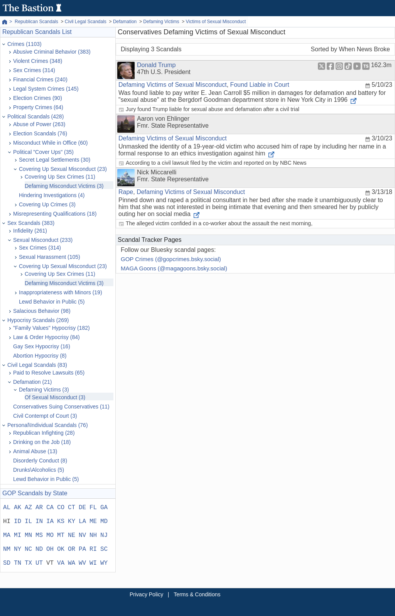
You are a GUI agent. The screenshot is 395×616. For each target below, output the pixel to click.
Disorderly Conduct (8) (40, 460)
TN (17, 563)
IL (28, 521)
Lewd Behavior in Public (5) (51, 302)
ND (39, 549)
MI (17, 535)
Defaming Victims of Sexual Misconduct (172, 84)
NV (82, 535)
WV (82, 563)
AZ (28, 507)
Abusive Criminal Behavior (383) (52, 52)
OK (60, 549)
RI (93, 549)
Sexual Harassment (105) (49, 257)
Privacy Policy (146, 594)
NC (28, 549)
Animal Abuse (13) (35, 451)
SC (104, 549)
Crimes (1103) (24, 44)
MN (28, 535)
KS (60, 521)
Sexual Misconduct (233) (43, 240)
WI (93, 563)
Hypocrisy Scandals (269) (38, 320)
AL (6, 507)
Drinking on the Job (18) (42, 442)
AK (17, 507)
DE (82, 507)
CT (71, 507)
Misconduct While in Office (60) (50, 143)
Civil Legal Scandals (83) (37, 365)
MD (104, 521)
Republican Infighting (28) (44, 433)
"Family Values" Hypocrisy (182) (51, 328)
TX (28, 563)
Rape (125, 192)
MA (6, 535)
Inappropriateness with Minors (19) (60, 292)
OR (71, 549)
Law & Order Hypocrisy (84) (46, 337)
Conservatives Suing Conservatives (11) (61, 406)
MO (50, 535)
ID (17, 521)
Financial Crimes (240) (40, 79)
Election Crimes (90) (37, 98)
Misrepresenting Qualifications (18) (54, 214)
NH (93, 535)
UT (39, 563)
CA (50, 507)
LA (82, 521)
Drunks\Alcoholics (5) (38, 470)
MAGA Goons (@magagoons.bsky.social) (174, 268)
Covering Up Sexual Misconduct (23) (63, 169)
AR (39, 507)
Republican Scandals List (37, 32)
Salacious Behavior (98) (42, 311)
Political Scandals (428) (35, 116)
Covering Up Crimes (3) (47, 204)
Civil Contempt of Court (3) (45, 416)
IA (50, 521)
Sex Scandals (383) (30, 223)
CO (60, 507)
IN (39, 521)
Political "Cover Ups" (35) (43, 152)
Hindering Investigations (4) (51, 195)
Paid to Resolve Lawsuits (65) (48, 373)
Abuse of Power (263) (39, 124)
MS (39, 535)
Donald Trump (156, 65)
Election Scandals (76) (40, 133)
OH (50, 549)
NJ (104, 535)
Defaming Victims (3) (44, 389)
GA (104, 507)
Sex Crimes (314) (34, 70)
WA (71, 563)
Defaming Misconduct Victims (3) (64, 186)
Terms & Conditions (197, 594)
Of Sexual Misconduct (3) (55, 397)
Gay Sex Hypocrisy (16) (41, 346)
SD (6, 563)
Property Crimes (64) (38, 107)
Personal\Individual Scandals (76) (47, 425)
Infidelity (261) (30, 231)
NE (71, 535)
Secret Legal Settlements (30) (54, 160)
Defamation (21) (32, 382)
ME (93, 521)
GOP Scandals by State (35, 493)
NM (6, 549)
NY (17, 549)
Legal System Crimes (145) (46, 89)
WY (104, 563)
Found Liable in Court (259, 84)
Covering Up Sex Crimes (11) (60, 177)
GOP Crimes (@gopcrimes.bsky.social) (171, 259)
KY (71, 521)
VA (60, 563)
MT (60, 535)
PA (82, 549)
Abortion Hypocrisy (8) (40, 356)
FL (93, 507)
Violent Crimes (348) (37, 61)
